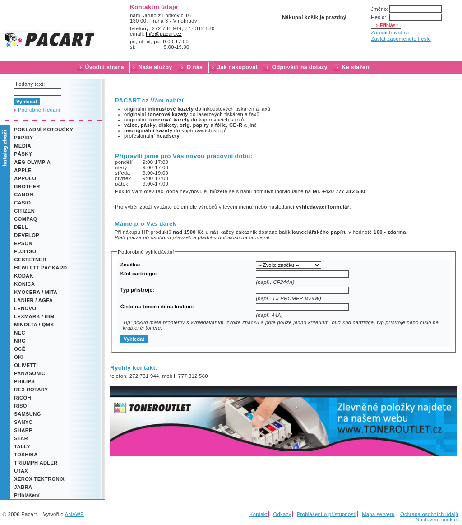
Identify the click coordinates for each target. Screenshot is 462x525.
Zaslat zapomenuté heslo (401, 39)
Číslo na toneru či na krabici (156, 306)
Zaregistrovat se (390, 32)
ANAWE (74, 514)
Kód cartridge (137, 273)
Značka (129, 264)
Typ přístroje (136, 290)
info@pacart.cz (164, 34)
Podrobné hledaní (39, 109)
